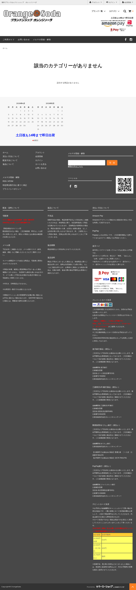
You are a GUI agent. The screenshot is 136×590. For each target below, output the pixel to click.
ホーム (5, 48)
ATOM (10, 181)
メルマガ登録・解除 (42, 39)
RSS (5, 181)
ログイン (112, 2)
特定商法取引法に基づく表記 (15, 185)
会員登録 (128, 2)
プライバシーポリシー (12, 189)
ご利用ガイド (9, 39)
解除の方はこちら (75, 166)
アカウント (95, 2)
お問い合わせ (24, 39)
